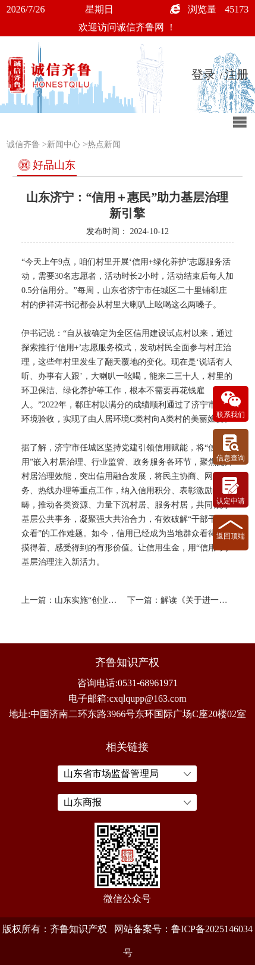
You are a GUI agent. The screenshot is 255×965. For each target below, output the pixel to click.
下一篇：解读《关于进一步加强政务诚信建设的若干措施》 (177, 600)
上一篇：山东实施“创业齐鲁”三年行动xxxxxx (71, 600)
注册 (236, 74)
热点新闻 (104, 144)
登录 (203, 74)
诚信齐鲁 (23, 144)
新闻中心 (63, 144)
